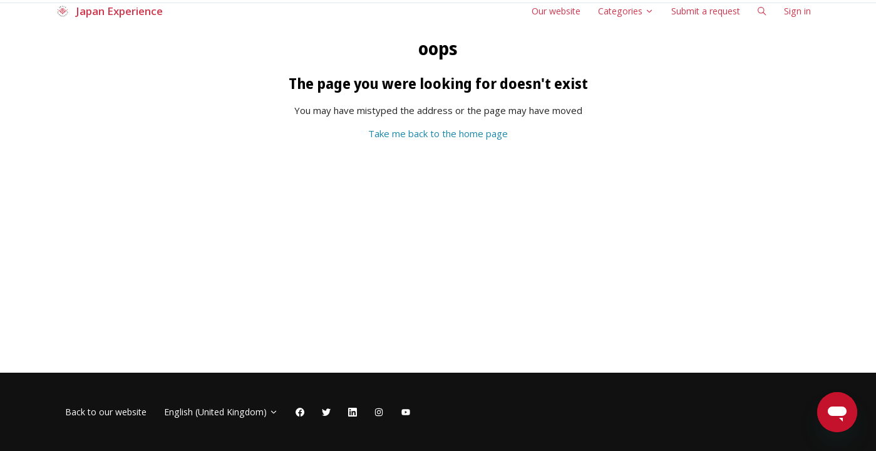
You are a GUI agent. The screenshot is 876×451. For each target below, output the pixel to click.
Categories (626, 11)
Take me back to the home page (438, 133)
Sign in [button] (797, 11)
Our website (556, 11)
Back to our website (106, 412)
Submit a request (705, 11)
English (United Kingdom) (221, 412)
